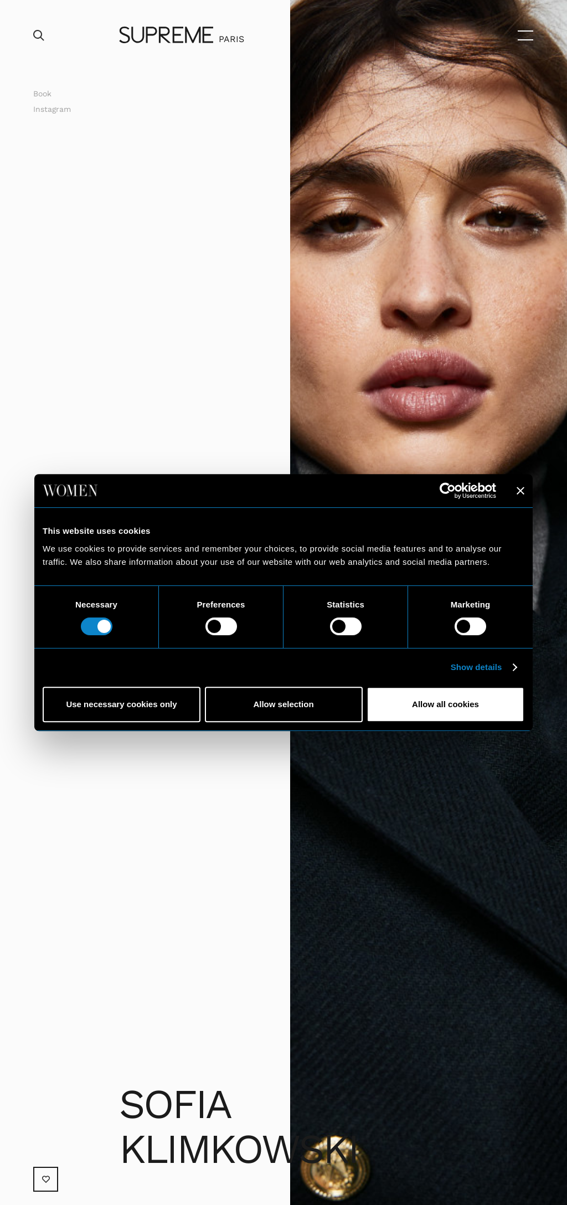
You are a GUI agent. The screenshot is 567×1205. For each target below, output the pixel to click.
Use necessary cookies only (121, 704)
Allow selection (283, 704)
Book (42, 93)
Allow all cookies (445, 704)
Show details (476, 667)
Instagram (52, 109)
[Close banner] (520, 491)
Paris (231, 39)
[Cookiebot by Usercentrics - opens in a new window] (447, 490)
